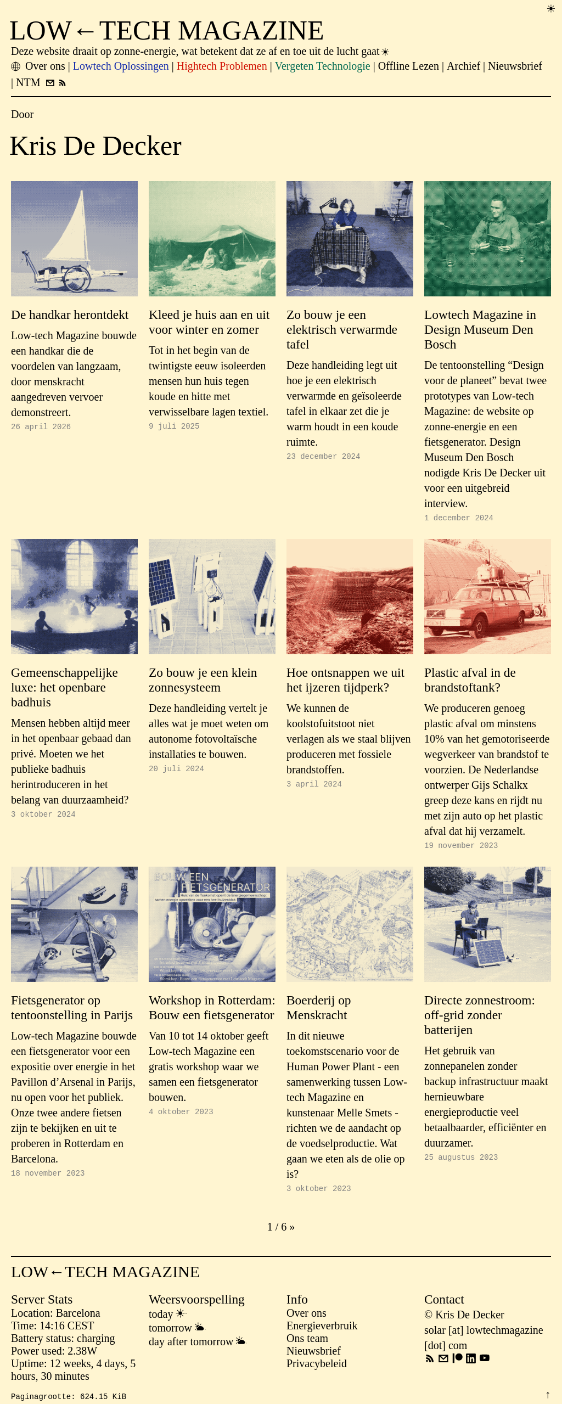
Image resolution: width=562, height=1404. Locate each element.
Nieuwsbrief (313, 1356)
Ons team (307, 1343)
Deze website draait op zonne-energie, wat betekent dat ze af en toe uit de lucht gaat (201, 51)
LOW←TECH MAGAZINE (166, 30)
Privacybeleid (316, 1368)
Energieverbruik (322, 1330)
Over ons (306, 1318)
